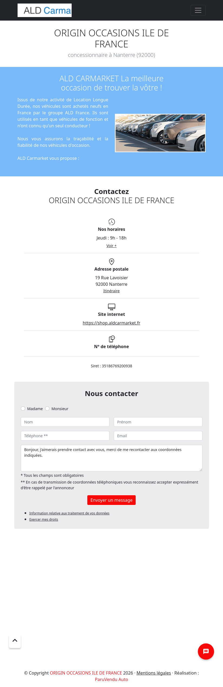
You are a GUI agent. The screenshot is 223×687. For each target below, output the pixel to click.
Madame (35, 408)
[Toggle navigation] (198, 10)
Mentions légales (154, 673)
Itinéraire (111, 290)
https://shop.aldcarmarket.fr (111, 323)
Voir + (111, 245)
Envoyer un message (111, 500)
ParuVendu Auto (111, 679)
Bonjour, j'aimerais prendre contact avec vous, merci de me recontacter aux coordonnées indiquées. (111, 458)
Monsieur (60, 408)
